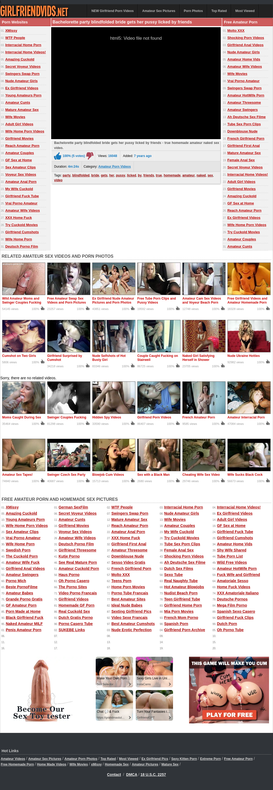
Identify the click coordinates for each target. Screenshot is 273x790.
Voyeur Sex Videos (20, 174)
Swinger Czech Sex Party (66, 475)
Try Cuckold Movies (21, 225)
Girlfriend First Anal (243, 146)
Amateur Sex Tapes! (17, 475)
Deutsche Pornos (232, 599)
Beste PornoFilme (22, 587)
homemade (172, 175)
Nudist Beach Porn (181, 593)
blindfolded (81, 175)
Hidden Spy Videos (106, 417)
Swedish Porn (18, 550)
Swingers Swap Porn (22, 74)
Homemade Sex (117, 764)
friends (148, 175)
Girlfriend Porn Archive (184, 630)
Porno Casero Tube (76, 624)
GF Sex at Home (18, 160)
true (159, 175)
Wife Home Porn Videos (24, 131)
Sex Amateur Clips (20, 167)
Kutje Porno (69, 556)
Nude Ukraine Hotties (243, 356)
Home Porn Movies (128, 587)
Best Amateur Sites (128, 599)
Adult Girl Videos (19, 124)
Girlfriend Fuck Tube (22, 196)
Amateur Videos (13, 759)
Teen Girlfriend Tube (182, 599)
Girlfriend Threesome (78, 550)
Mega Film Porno (232, 605)
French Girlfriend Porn (245, 138)
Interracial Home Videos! (25, 52)
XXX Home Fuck (18, 218)
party (66, 175)
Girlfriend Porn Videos (154, 417)
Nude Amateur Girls (21, 81)
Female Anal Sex (241, 160)
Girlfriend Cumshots (22, 232)
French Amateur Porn (198, 417)
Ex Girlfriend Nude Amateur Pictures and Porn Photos (113, 300)
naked (201, 175)
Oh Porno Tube (230, 630)
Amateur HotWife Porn (245, 95)
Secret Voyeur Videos (23, 66)
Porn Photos (193, 11)
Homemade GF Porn (77, 605)
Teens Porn (121, 581)
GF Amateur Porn (21, 605)
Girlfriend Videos (74, 599)
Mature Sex (170, 764)
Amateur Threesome (244, 102)
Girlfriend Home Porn (183, 605)
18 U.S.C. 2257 (153, 774)
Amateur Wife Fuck (23, 562)
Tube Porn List (230, 556)
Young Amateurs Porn (23, 95)
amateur (188, 175)
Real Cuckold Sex (74, 611)
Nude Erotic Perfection (131, 630)
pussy (120, 175)
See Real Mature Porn (78, 562)
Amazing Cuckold (19, 59)
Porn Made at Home (23, 611)
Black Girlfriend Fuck (24, 617)
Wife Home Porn (18, 239)
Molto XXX (235, 31)
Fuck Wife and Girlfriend (238, 575)
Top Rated (219, 11)
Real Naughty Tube (181, 581)
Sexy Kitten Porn (184, 759)
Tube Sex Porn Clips (244, 124)
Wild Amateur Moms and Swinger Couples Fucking (21, 300)
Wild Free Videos (232, 562)
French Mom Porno (181, 617)
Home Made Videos (51, 764)
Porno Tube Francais (129, 593)
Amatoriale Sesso (232, 581)
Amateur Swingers (242, 110)
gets (104, 175)
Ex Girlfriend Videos (21, 88)
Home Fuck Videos (233, 587)
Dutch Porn (227, 624)
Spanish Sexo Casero (236, 611)
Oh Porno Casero (74, 581)
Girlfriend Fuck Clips (235, 617)
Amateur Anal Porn (21, 182)
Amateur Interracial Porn (246, 417)
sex (210, 175)
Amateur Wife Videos (22, 210)
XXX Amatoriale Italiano (238, 593)
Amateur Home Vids (243, 59)
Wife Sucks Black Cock (245, 475)
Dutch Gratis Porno (76, 617)
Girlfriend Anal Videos (245, 45)
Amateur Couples (19, 153)
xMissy (96, 764)
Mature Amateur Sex (22, 110)
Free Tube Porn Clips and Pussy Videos (156, 300)
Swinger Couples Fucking (66, 417)
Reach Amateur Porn (22, 146)
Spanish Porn (176, 624)
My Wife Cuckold (19, 189)
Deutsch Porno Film (21, 246)
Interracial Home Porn (23, 45)
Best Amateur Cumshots (133, 624)
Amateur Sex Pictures (158, 11)
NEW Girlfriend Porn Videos (112, 11)
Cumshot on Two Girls (19, 356)
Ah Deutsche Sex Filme (246, 117)
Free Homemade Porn (17, 764)
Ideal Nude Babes (127, 605)
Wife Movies (15, 117)
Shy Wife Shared (231, 550)
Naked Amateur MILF (24, 624)
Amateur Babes (19, 593)
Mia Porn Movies (179, 611)
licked (131, 175)
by (140, 175)
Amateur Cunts (17, 102)
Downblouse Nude (242, 131)
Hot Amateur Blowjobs (184, 587)
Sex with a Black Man (153, 475)
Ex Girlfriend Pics (155, 759)
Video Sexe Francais (129, 617)
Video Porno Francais (78, 593)
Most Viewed (245, 11)
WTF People (15, 38)
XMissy (11, 31)
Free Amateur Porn (238, 759)
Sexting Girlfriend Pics (131, 611)
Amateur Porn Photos (81, 759)
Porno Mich (16, 581)
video (58, 180)
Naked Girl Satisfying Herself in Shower (198, 358)
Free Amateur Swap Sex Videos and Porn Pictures (66, 300)
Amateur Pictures (145, 764)
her (111, 175)
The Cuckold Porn (22, 556)
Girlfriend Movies (19, 138)
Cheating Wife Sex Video (201, 475)
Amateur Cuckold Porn (79, 568)
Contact (114, 774)
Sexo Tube (173, 575)
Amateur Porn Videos (114, 166)
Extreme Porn (210, 759)
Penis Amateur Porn (23, 630)
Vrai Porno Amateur (21, 203)
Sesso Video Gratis (128, 562)
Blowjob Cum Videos (108, 475)
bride (95, 175)
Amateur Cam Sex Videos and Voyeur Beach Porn (201, 300)
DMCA (131, 774)
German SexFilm (73, 507)
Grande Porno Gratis (24, 599)
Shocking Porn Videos (245, 38)
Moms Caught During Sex (21, 417)
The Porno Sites (73, 587)
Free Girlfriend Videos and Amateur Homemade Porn (247, 300)
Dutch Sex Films (178, 568)
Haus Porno (69, 575)
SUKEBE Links (72, 630)
